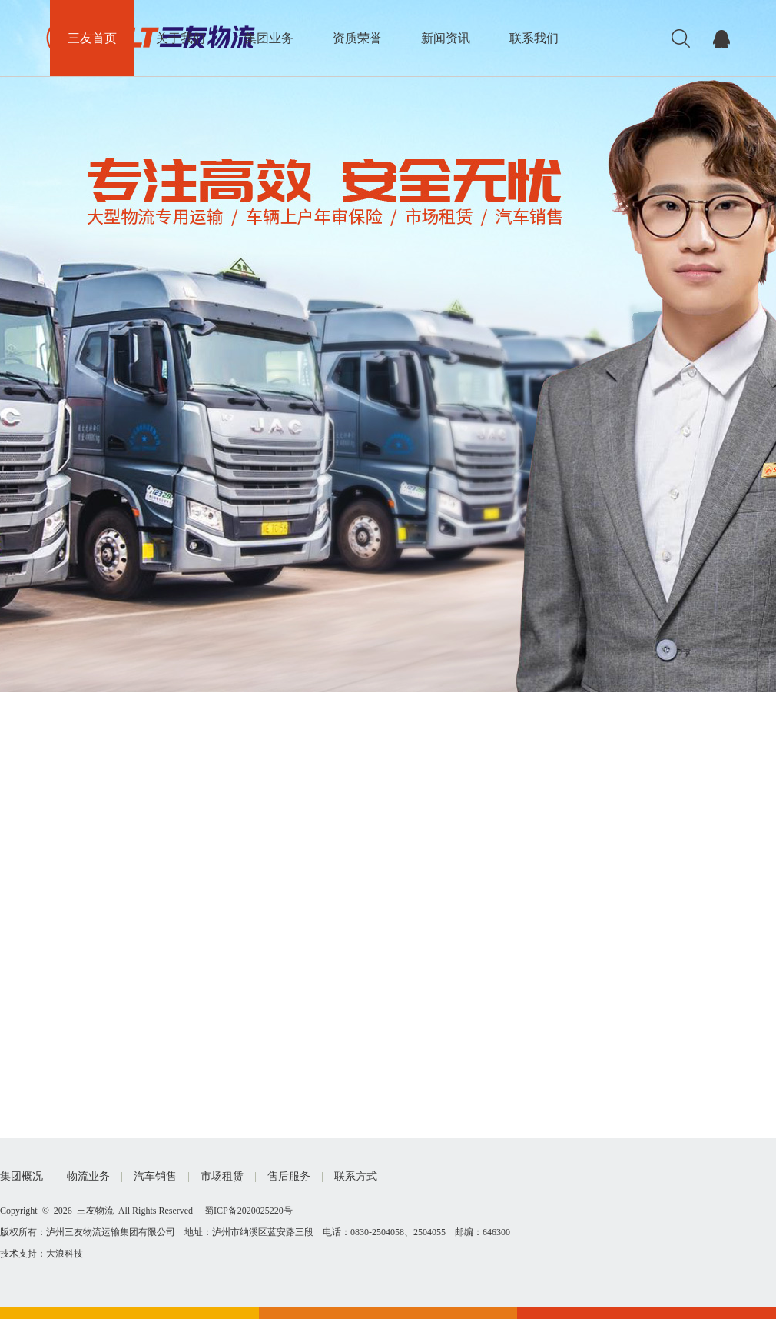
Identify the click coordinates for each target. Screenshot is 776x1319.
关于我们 (180, 38)
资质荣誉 (357, 38)
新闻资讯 (445, 38)
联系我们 (534, 38)
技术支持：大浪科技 (41, 1253)
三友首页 (92, 38)
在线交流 (721, 38)
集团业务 (268, 38)
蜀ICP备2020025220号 (248, 1210)
